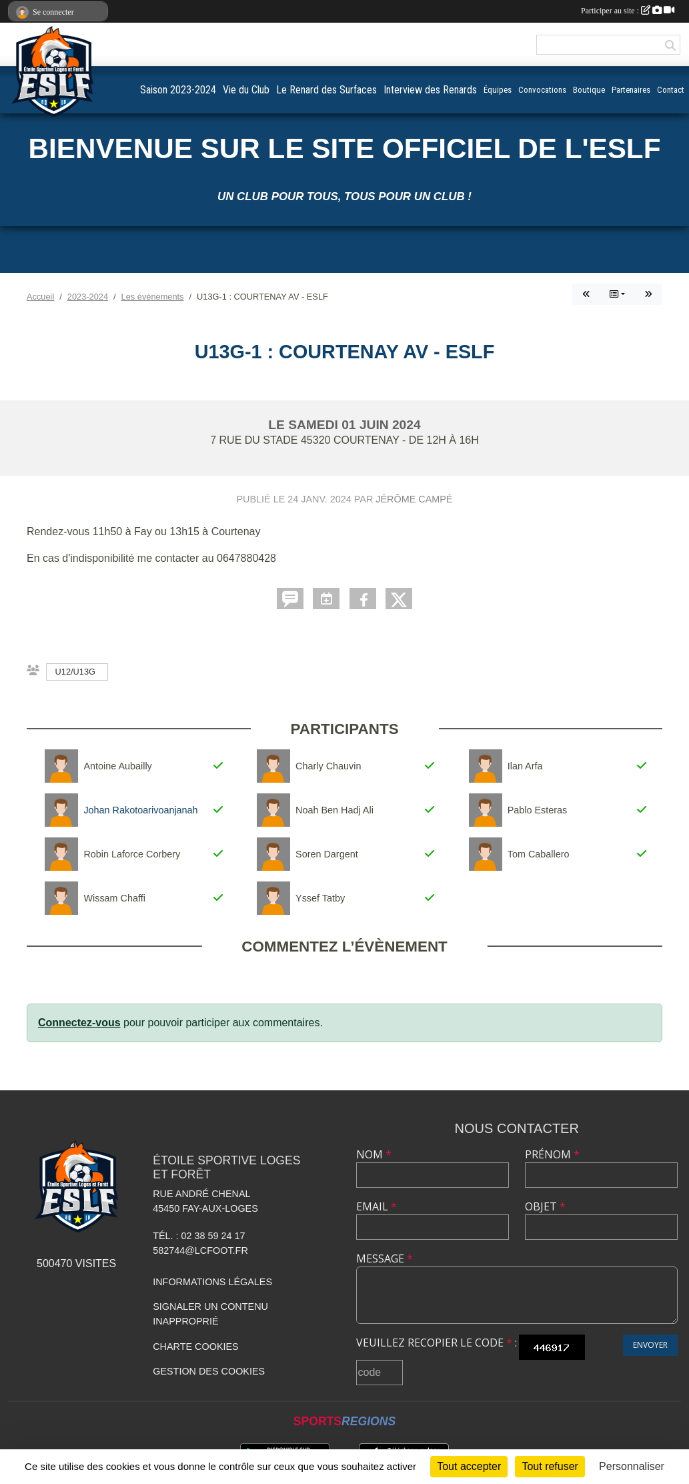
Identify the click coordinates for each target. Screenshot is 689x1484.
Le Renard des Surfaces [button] (326, 89)
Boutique (589, 90)
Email (376, 1206)
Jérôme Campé (414, 499)
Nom (374, 1154)
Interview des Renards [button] (430, 89)
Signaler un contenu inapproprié (210, 1314)
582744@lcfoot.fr (200, 1250)
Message (384, 1258)
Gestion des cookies (209, 1371)
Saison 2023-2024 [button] (178, 89)
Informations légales (212, 1281)
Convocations (542, 90)
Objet (545, 1206)
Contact (670, 90)
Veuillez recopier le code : (436, 1342)
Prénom (552, 1154)
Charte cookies (195, 1346)
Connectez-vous (79, 1022)
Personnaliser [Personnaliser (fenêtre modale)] (631, 1466)
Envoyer (650, 1345)
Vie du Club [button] (246, 89)
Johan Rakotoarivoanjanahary (147, 810)
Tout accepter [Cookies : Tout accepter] (469, 1466)
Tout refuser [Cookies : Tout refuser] (550, 1466)
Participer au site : (627, 10)
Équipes (498, 90)
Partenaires (631, 90)
